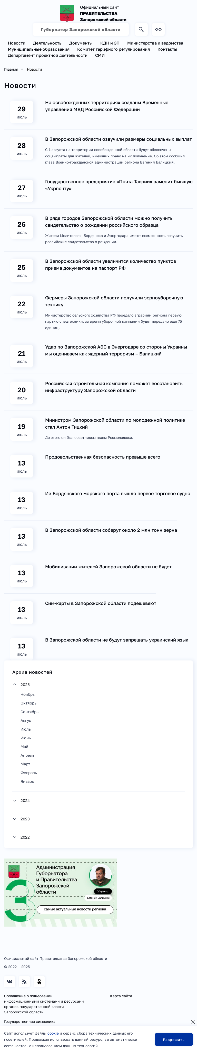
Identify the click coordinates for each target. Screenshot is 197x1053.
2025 (25, 684)
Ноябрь (28, 694)
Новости (16, 43)
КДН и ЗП (110, 43)
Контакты (167, 49)
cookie (53, 1033)
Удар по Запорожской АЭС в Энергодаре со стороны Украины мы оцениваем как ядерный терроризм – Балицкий (116, 350)
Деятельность (47, 43)
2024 (25, 800)
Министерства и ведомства (155, 43)
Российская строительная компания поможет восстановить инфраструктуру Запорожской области (114, 387)
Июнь (26, 737)
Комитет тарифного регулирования (113, 49)
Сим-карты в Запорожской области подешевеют (100, 603)
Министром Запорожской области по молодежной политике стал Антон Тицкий (115, 423)
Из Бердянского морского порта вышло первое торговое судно (117, 493)
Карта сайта (121, 996)
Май (24, 746)
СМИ (100, 55)
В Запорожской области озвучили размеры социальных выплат (118, 139)
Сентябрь (29, 711)
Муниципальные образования (39, 49)
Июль (26, 729)
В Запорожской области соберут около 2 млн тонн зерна (111, 530)
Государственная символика (29, 1021)
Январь (27, 781)
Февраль (29, 772)
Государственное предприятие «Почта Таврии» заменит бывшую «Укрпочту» (119, 185)
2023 (25, 819)
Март (25, 764)
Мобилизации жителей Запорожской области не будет (108, 566)
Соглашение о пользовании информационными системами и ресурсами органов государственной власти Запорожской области (44, 1004)
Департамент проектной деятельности (47, 55)
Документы (81, 43)
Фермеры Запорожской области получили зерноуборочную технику (114, 301)
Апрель (27, 755)
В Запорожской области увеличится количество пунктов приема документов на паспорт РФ (110, 264)
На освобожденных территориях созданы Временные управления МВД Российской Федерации (106, 106)
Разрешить (174, 1039)
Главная (11, 69)
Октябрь (28, 703)
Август (27, 720)
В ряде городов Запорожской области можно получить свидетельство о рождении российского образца (109, 221)
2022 (25, 837)
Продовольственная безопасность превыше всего (102, 457)
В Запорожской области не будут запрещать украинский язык (116, 640)
